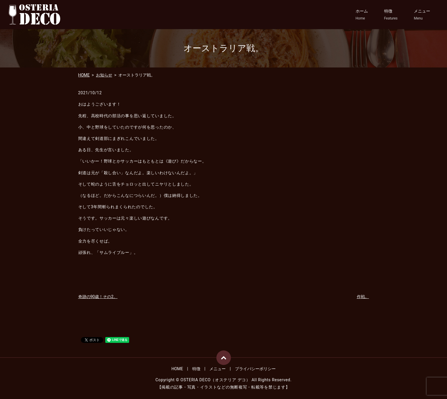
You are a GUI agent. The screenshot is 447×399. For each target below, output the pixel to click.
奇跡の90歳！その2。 (98, 296)
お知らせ (104, 75)
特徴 (391, 15)
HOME (84, 75)
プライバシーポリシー (255, 368)
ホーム (362, 15)
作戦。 (363, 296)
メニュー (422, 15)
